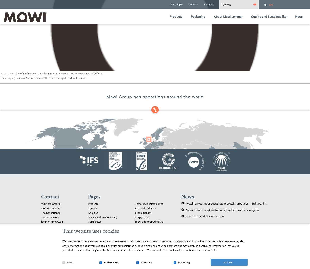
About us (93, 212)
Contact (92, 208)
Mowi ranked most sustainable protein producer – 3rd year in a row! (225, 203)
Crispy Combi (142, 217)
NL (265, 4)
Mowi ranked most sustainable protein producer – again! (220, 210)
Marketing (184, 262)
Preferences (111, 262)
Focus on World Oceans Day (202, 216)
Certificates (94, 221)
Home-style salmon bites (149, 203)
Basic (70, 262)
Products (93, 203)
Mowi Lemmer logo (24, 17)
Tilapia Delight (143, 212)
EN (271, 4)
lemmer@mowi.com (52, 221)
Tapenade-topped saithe (149, 221)
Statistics (146, 262)
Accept (229, 262)
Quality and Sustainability (103, 217)
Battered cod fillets (146, 208)
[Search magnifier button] (254, 4)
